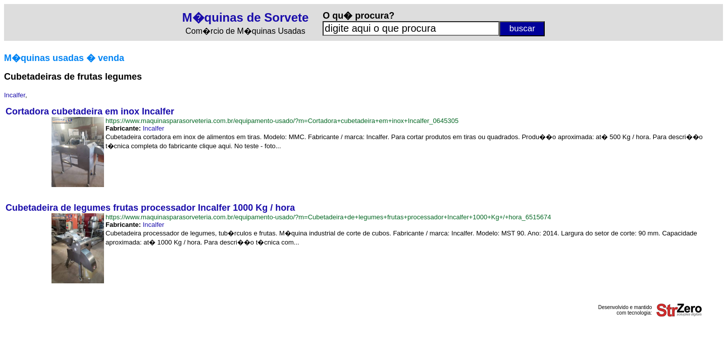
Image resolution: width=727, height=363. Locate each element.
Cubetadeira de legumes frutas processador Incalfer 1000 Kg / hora (150, 208)
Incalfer (14, 95)
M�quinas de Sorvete (245, 17)
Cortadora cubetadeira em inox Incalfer (90, 111)
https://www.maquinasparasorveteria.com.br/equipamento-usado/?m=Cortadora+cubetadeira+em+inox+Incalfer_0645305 (282, 121)
